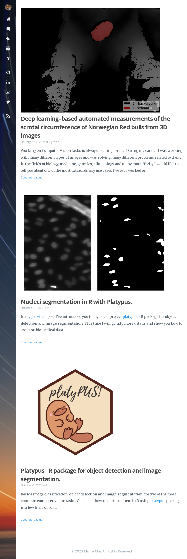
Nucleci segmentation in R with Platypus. (76, 302)
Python (54, 142)
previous (38, 316)
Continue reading (31, 177)
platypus (130, 316)
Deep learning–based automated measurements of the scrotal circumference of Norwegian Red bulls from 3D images (95, 127)
